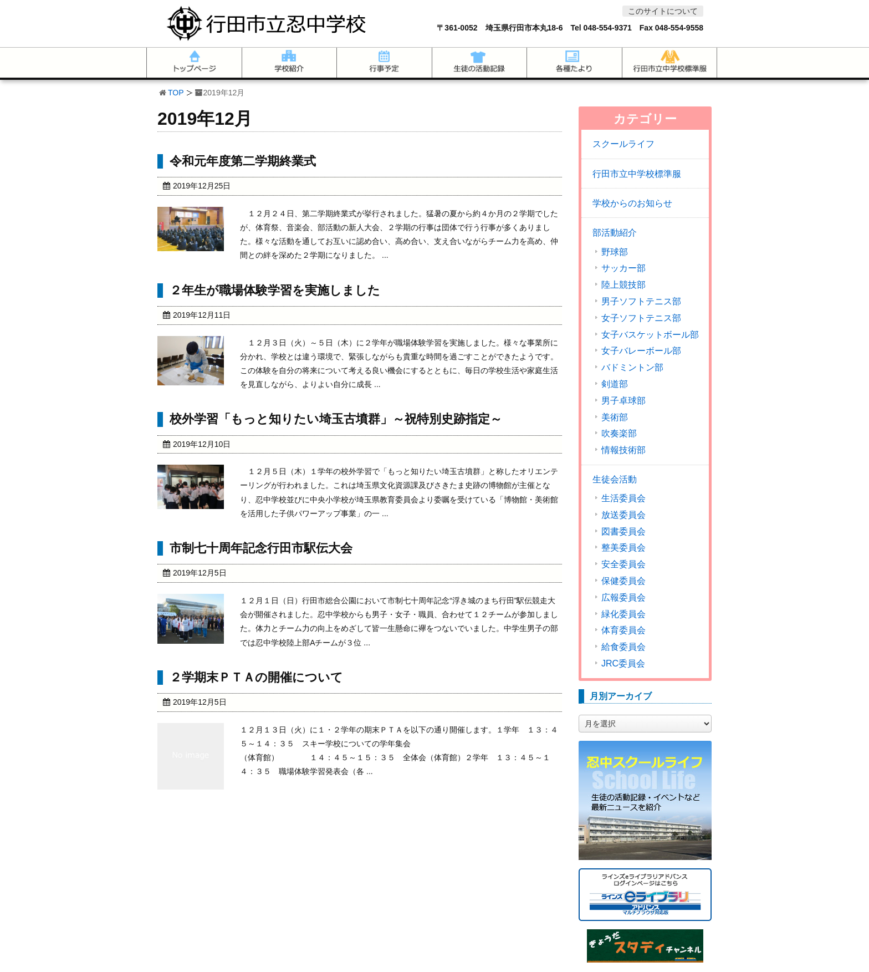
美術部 (614, 417)
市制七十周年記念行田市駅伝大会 (261, 548)
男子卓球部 (623, 400)
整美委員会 (623, 547)
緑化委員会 (623, 614)
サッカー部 (623, 268)
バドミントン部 (632, 367)
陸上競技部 (623, 285)
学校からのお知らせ (632, 203)
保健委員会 (623, 581)
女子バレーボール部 (641, 351)
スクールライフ (623, 144)
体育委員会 (623, 630)
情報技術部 (623, 450)
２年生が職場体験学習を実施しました (275, 290)
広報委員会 (623, 597)
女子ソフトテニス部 (641, 318)
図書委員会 (623, 531)
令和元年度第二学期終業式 (243, 161)
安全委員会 (623, 564)
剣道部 (614, 384)
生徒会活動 (614, 479)
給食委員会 (623, 647)
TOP (176, 92)
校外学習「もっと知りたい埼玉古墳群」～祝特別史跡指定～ (336, 419)
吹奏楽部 (619, 433)
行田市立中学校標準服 (636, 174)
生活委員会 (623, 498)
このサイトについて (663, 11)
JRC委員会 (623, 663)
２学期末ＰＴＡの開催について (256, 677)
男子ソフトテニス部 (641, 301)
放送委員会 (623, 515)
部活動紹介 (614, 232)
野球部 (614, 252)
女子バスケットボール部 (650, 334)
